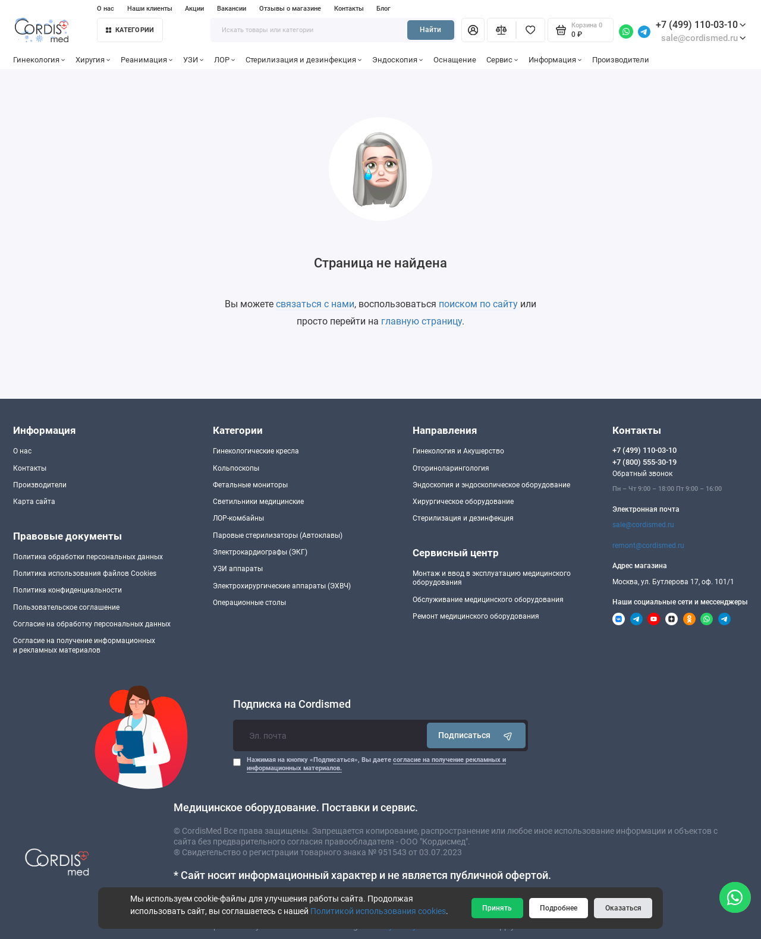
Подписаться (476, 735)
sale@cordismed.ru (643, 525)
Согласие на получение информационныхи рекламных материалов (84, 645)
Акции (194, 8)
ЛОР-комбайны (238, 518)
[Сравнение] (501, 30)
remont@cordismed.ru (648, 545)
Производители (620, 59)
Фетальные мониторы (250, 485)
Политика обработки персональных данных (88, 557)
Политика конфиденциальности (67, 590)
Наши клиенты (149, 8)
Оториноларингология (451, 468)
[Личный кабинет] (472, 30)
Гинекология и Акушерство (458, 451)
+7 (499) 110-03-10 (701, 24)
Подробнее (558, 908)
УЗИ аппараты (238, 569)
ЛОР (224, 59)
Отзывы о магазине (290, 8)
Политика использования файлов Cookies (84, 573)
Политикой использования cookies (378, 911)
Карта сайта (34, 501)
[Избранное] (531, 30)
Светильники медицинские (258, 501)
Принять (497, 908)
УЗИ (193, 59)
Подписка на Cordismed (292, 704)
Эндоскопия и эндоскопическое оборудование (491, 485)
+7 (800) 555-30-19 (644, 462)
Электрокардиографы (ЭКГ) (260, 552)
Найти (430, 30)
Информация (555, 59)
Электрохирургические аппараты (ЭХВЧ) (282, 586)
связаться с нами (315, 304)
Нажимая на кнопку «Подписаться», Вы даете (376, 764)
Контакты (349, 8)
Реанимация (147, 59)
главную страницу (421, 321)
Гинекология (39, 59)
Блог (383, 8)
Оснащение (454, 59)
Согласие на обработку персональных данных (92, 624)
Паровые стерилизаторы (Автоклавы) (277, 535)
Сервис (502, 59)
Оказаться (623, 908)
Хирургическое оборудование (463, 501)
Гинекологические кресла (256, 451)
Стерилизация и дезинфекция (304, 59)
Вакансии (231, 8)
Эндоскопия (397, 59)
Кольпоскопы (236, 468)
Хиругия (93, 59)
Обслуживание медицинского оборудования (488, 599)
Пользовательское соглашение (66, 607)
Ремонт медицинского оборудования (476, 616)
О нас (105, 8)
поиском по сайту (478, 304)
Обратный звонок (642, 473)
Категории (130, 30)
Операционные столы (249, 602)
